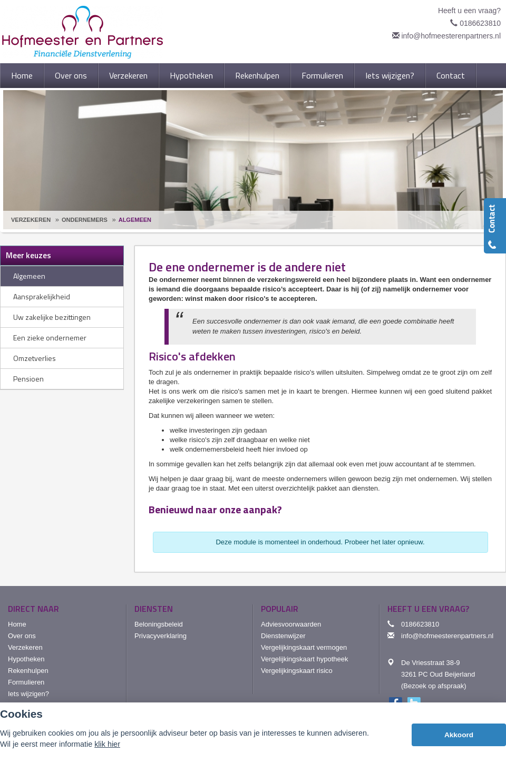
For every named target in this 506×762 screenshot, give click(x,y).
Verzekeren (31, 220)
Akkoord (458, 735)
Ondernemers (85, 220)
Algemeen (135, 220)
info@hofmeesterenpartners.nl (451, 36)
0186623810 (480, 23)
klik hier (107, 744)
